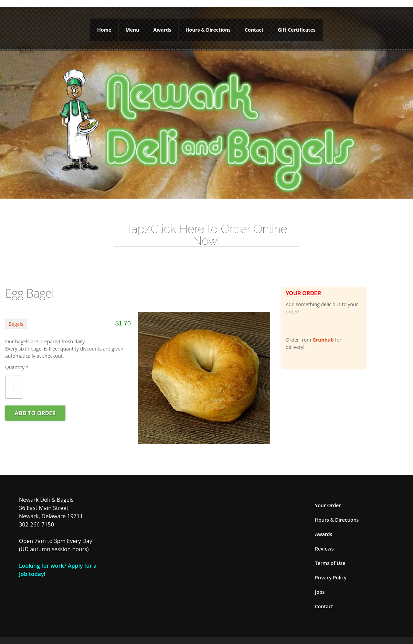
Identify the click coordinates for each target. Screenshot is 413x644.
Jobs (320, 585)
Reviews (324, 541)
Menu (132, 26)
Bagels (16, 317)
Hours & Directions (208, 26)
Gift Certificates (297, 26)
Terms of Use (330, 556)
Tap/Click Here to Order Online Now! (206, 228)
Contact (254, 26)
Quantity (17, 360)
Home (104, 26)
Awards (162, 26)
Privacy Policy (331, 570)
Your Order (328, 498)
